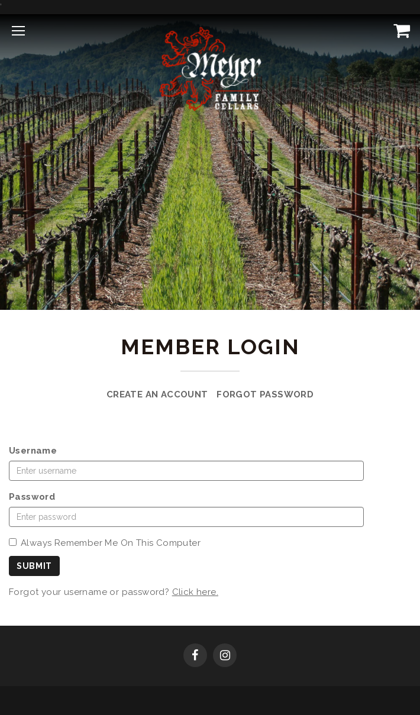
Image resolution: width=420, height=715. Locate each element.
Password (32, 496)
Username (33, 450)
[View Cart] (399, 30)
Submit (34, 566)
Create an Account (157, 394)
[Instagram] (224, 656)
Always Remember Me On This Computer (105, 543)
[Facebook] (195, 656)
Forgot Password (265, 394)
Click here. (195, 592)
